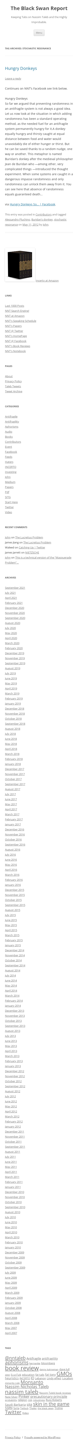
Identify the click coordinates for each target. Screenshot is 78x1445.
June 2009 (11, 1277)
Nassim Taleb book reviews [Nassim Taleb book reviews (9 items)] (55, 1392)
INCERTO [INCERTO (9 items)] (25, 1378)
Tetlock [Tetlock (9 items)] (24, 1408)
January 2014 (13, 1006)
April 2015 (11, 930)
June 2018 (11, 739)
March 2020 (12, 643)
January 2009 (13, 1303)
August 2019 (12, 668)
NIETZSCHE (32, 552)
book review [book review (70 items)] (22, 1368)
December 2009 (14, 1252)
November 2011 (15, 1136)
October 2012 (13, 1081)
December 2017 (14, 769)
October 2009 (13, 1262)
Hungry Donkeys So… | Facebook (32, 204)
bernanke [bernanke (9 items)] (34, 1363)
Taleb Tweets (13, 386)
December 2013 (14, 1011)
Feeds (8, 457)
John (45, 224)
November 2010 (15, 1197)
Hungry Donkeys (21, 68)
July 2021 (10, 593)
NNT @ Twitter (14, 331)
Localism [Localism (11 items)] (67, 1378)
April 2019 (11, 688)
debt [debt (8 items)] (7, 1374)
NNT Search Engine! (17, 311)
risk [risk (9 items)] (30, 1400)
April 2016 (11, 870)
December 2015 (14, 890)
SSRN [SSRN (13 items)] (8, 1408)
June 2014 (11, 980)
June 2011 (11, 1162)
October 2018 (13, 719)
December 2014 (14, 950)
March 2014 (12, 995)
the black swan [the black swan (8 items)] (46, 1408)
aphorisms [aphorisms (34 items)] (16, 1362)
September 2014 (15, 965)
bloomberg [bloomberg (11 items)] (48, 1363)
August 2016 (12, 849)
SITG (8, 497)
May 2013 (11, 1046)
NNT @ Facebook (15, 341)
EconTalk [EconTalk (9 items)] (16, 1374)
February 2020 (14, 648)
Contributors (44, 214)
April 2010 (11, 1232)
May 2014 (11, 985)
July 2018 (10, 734)
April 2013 (11, 1051)
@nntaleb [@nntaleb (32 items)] (15, 1358)
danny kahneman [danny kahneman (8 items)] (49, 1369)
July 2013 (10, 1036)
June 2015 (11, 920)
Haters (9, 462)
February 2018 (14, 759)
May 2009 (11, 1282)
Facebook (11, 452)
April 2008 (11, 1318)
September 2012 (15, 1086)
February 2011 (14, 1182)
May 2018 (11, 744)
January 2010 (13, 1247)
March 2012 (12, 1116)
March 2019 (12, 693)
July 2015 (10, 915)
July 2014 (10, 975)
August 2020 (12, 623)
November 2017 (15, 774)
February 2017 (14, 819)
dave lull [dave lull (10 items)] (64, 1369)
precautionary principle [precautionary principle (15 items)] (48, 1396)
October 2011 (13, 1141)
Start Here (11, 502)
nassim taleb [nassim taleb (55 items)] (21, 1391)
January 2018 (13, 764)
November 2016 (15, 834)
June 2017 (11, 799)
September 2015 (15, 905)
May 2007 (11, 1328)
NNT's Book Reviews (17, 346)
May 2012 (11, 1106)
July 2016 (10, 854)
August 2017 (12, 789)
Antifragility (12, 421)
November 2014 (15, 955)
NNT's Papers (13, 326)
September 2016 (15, 844)
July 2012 (10, 1096)
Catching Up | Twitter (32, 547)
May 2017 (11, 804)
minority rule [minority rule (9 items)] (12, 1383)
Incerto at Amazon (47, 280)
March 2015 (12, 935)
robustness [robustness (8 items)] (39, 1400)
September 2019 (15, 663)
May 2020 (11, 633)
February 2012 (14, 1121)
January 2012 (13, 1126)
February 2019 (14, 698)
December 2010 (14, 1192)
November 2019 (15, 658)
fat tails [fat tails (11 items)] (39, 1375)
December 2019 (14, 653)
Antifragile (11, 416)
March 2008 (12, 1323)
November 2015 (15, 895)
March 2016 (12, 875)
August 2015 (12, 910)
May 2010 (11, 1227)
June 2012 (11, 1101)
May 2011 (11, 1167)
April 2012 (11, 1111)
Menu (39, 32)
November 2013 (15, 1016)
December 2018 (14, 708)
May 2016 (11, 865)
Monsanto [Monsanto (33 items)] (32, 1382)
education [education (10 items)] (28, 1375)
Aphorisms (11, 426)
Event (8, 447)
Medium (10, 482)
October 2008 (13, 1308)
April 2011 (11, 1172)
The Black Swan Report (39, 8)
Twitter (9, 507)
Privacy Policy (13, 381)
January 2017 (13, 824)
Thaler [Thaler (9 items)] (33, 1408)
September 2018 (15, 724)
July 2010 (10, 1217)
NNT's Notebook (15, 351)
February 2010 (14, 1242)
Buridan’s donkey (42, 219)
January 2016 (13, 885)
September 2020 (15, 618)
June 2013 (11, 1041)
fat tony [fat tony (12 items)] (50, 1375)
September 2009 (15, 1267)
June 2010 (11, 1222)
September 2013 (15, 1026)
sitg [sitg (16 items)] (29, 1404)
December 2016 (14, 829)
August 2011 (12, 1152)
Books (9, 437)
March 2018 (12, 754)
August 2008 (12, 1313)
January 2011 (13, 1187)
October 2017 (13, 779)
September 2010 (15, 1207)
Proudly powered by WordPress (42, 1437)
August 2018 (12, 729)
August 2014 (12, 970)
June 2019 (11, 678)
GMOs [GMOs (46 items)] (64, 1373)
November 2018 (15, 713)
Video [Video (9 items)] (25, 1413)
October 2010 (13, 1202)
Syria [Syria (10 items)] (16, 1408)
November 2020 (15, 613)
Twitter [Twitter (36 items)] (13, 1412)
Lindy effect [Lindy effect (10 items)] (54, 1378)
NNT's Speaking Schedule (20, 321)
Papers (9, 487)
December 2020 (14, 608)
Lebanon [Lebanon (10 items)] (40, 1378)
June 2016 (11, 860)
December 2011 (14, 1131)
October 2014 (13, 960)
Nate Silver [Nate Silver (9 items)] (11, 1396)
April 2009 (11, 1288)
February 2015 (14, 940)
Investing (10, 472)
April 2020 (11, 638)
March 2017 (12, 814)
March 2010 (12, 1237)
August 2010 (12, 1212)
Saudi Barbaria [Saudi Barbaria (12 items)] (15, 1405)
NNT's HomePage (16, 336)
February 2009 (14, 1298)
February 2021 (14, 603)
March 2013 (12, 1056)
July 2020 (10, 628)
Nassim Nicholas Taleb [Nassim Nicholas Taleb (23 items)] (27, 1386)
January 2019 (13, 703)
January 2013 (13, 1066)
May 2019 (11, 683)
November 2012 (15, 1076)
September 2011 (15, 1147)
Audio (8, 431)
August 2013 (12, 1031)
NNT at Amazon (15, 316)
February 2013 (14, 1061)
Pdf (7, 492)
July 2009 (10, 1272)
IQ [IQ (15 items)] (32, 1378)
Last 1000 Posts (14, 306)
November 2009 (15, 1257)
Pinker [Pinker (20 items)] (24, 1396)
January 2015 (13, 945)
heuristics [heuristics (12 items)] (12, 1378)
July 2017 (10, 794)
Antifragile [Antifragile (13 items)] (33, 1358)
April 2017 (11, 809)
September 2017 (15, 784)
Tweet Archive (13, 391)
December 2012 (14, 1071)
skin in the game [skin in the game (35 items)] (51, 1404)
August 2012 (12, 1091)
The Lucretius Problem (29, 537)
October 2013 (13, 1021)
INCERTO (10, 467)
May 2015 (11, 925)
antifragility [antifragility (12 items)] (50, 1358)
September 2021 (15, 588)
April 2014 (11, 990)
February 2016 (14, 880)
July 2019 (10, 673)
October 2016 (13, 839)
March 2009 (12, 1293)
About (9, 376)
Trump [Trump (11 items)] (58, 1408)
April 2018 (11, 749)
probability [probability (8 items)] (11, 1400)
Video (8, 512)
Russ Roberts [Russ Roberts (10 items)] (54, 1400)
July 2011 (10, 1157)
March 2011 (12, 1177)
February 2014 (14, 1000)
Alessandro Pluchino (17, 219)
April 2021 (11, 598)
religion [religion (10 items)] (22, 1400)
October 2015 (13, 900)
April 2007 (11, 1333)
